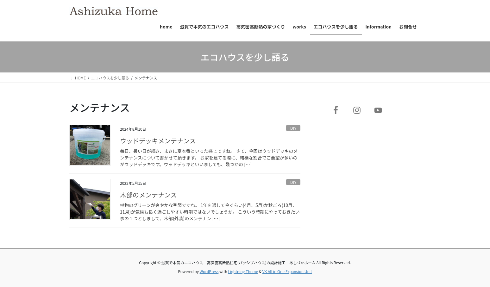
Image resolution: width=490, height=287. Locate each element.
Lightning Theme (243, 271)
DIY (293, 128)
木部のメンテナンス (148, 194)
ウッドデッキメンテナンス (158, 140)
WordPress (209, 271)
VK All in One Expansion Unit (287, 271)
